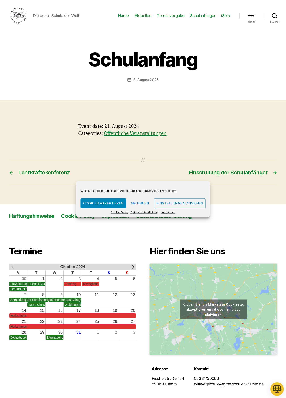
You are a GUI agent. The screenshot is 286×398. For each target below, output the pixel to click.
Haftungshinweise (31, 217)
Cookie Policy (119, 212)
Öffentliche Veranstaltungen (135, 135)
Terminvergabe (171, 16)
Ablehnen (140, 203)
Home (123, 16)
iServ (225, 16)
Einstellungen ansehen (179, 203)
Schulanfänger (203, 16)
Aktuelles (143, 16)
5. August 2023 (146, 81)
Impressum (168, 212)
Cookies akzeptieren (103, 203)
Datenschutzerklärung (144, 212)
